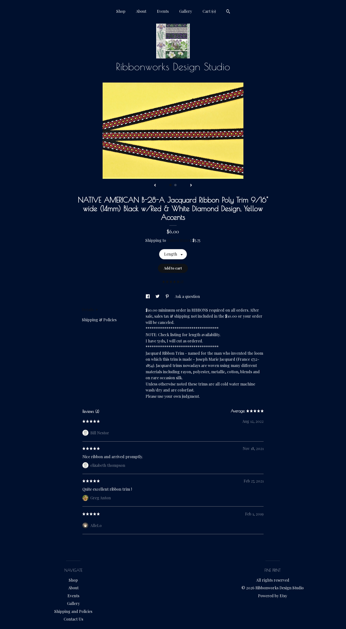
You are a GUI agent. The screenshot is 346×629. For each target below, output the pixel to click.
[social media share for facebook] (148, 296)
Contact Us (73, 619)
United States (179, 240)
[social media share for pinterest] (167, 296)
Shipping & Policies (99, 319)
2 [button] (175, 185)
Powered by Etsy (272, 595)
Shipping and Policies (73, 611)
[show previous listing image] (155, 185)
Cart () (209, 11)
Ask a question (187, 296)
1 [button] (170, 185)
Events (163, 11)
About (141, 11)
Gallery (185, 11)
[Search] (228, 12)
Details (90, 309)
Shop (120, 11)
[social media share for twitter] (158, 296)
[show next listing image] (191, 185)
